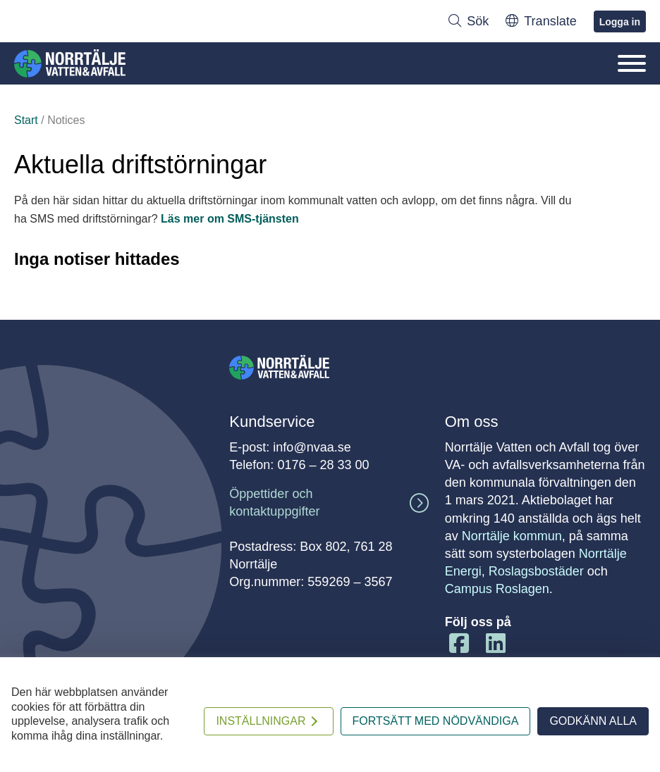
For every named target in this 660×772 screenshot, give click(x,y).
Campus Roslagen (497, 589)
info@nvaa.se (311, 447)
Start (26, 120)
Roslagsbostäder (536, 571)
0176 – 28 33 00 (323, 465)
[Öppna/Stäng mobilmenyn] (631, 63)
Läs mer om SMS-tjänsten (230, 219)
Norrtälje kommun (512, 536)
